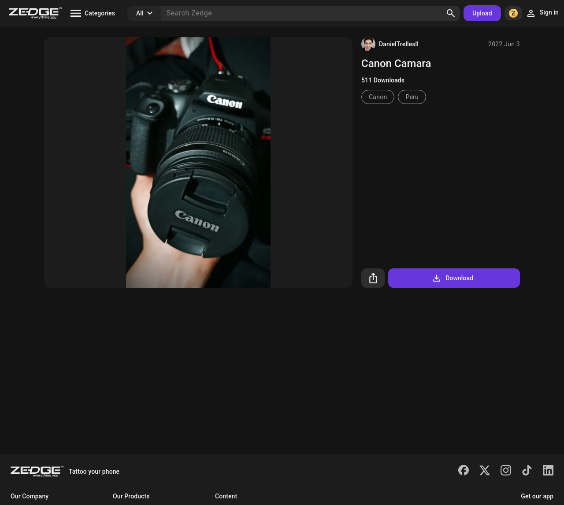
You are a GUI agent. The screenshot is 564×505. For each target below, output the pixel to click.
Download (452, 278)
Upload (482, 13)
